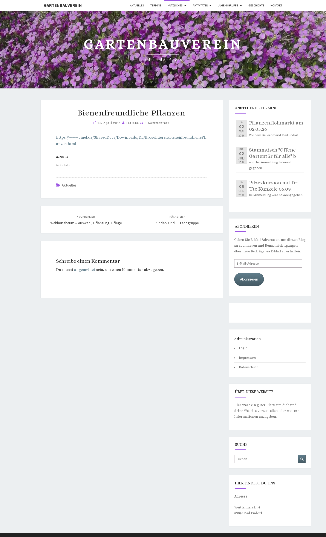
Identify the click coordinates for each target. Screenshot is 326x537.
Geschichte (256, 5)
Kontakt (276, 5)
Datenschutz (248, 367)
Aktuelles (137, 5)
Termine (155, 5)
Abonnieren (249, 279)
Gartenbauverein (63, 5)
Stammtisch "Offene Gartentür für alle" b (272, 153)
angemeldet (84, 269)
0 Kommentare (157, 122)
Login (243, 348)
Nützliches (175, 5)
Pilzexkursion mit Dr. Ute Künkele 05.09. (273, 186)
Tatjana (132, 122)
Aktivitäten (200, 5)
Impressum (247, 357)
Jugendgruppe (228, 5)
